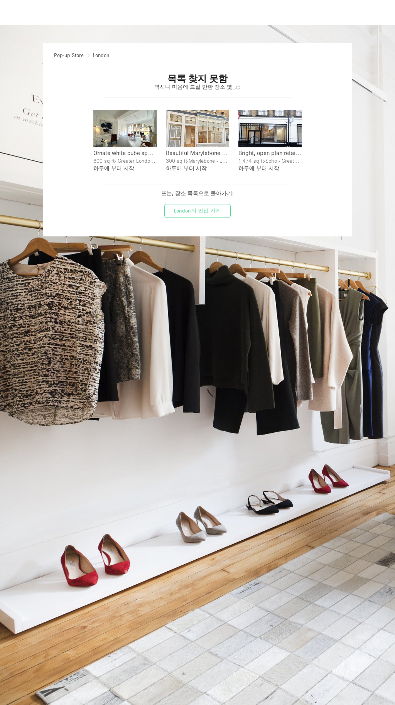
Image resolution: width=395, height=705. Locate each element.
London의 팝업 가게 (197, 210)
